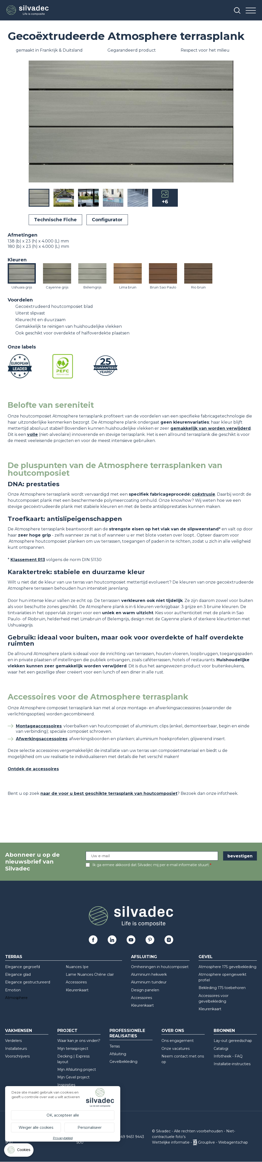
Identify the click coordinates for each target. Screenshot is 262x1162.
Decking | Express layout (73, 1059)
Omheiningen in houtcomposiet (160, 967)
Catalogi (221, 1048)
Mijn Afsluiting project (76, 1069)
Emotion (13, 990)
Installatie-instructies (232, 1064)
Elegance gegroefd (22, 967)
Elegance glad (18, 974)
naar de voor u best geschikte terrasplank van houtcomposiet (108, 793)
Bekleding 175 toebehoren (222, 987)
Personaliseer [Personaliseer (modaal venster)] (90, 1127)
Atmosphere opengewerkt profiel (222, 977)
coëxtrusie (203, 494)
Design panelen (145, 990)
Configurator (107, 220)
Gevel (206, 956)
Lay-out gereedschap (233, 1040)
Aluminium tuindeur (149, 982)
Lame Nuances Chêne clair (90, 974)
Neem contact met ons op (182, 1059)
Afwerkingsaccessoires (41, 738)
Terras (13, 956)
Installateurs (16, 1048)
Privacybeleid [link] (63, 1138)
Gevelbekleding (123, 1061)
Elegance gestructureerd (27, 982)
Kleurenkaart (77, 990)
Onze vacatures (175, 1048)
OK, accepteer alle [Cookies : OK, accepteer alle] (63, 1115)
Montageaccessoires (39, 726)
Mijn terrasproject (72, 1048)
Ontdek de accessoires (33, 768)
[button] (228, 122)
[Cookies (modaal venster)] (19, 1151)
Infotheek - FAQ (228, 1056)
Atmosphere (16, 997)
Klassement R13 (27, 559)
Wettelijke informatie (171, 1142)
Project (67, 1030)
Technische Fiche (55, 220)
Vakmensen (18, 1030)
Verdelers (13, 1040)
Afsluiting (144, 956)
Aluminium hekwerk (149, 974)
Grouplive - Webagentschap (223, 1142)
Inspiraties (66, 1085)
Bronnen (224, 1030)
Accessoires (76, 982)
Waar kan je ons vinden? (78, 1040)
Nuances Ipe (77, 967)
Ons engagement (177, 1040)
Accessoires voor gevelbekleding (213, 998)
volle (32, 434)
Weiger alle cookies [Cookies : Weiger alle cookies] (36, 1127)
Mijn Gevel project (73, 1077)
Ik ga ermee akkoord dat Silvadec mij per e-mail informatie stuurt (150, 865)
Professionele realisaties (127, 1033)
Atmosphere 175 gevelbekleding (227, 967)
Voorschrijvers (17, 1056)
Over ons (172, 1030)
